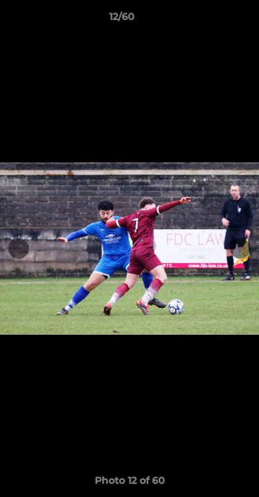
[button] (209, 20)
